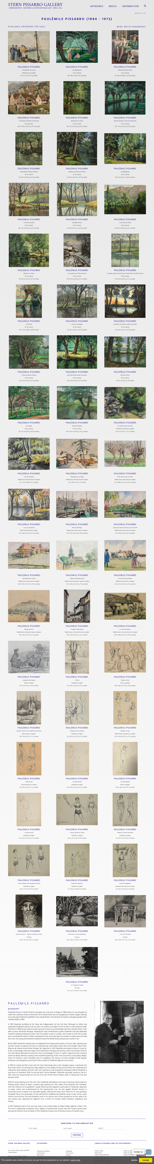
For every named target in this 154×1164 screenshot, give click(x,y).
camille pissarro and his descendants (109, 1134)
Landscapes (69, 1139)
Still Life (68, 1145)
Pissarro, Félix (98, 1141)
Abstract (39, 1151)
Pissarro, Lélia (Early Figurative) (102, 1149)
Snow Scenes (40, 1153)
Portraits (68, 1149)
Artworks (100, 6)
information (131, 6)
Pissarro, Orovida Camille (130, 1141)
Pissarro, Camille (99, 1139)
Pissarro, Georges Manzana (102, 1143)
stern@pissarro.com (16, 1153)
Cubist (67, 1147)
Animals (68, 1153)
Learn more (75, 1160)
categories (41, 1134)
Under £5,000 (40, 1147)
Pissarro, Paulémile (128, 1143)
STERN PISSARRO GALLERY (17, 1134)
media (115, 6)
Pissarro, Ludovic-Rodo (130, 1139)
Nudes (67, 1151)
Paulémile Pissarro (29, 66)
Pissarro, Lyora (98, 1153)
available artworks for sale (28, 26)
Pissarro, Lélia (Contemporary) (102, 1151)
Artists (38, 1145)
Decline (134, 1160)
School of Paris (41, 1149)
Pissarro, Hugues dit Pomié (102, 1147)
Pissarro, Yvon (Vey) (129, 1145)
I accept (145, 1160)
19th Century (40, 1143)
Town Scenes (69, 1141)
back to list (140, 12)
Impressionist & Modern (43, 1139)
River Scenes (40, 1155)
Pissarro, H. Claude (99, 1145)
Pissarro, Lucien (99, 1155)
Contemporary (41, 1141)
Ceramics (68, 1143)
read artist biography (130, 26)
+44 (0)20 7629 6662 (15, 1151)
